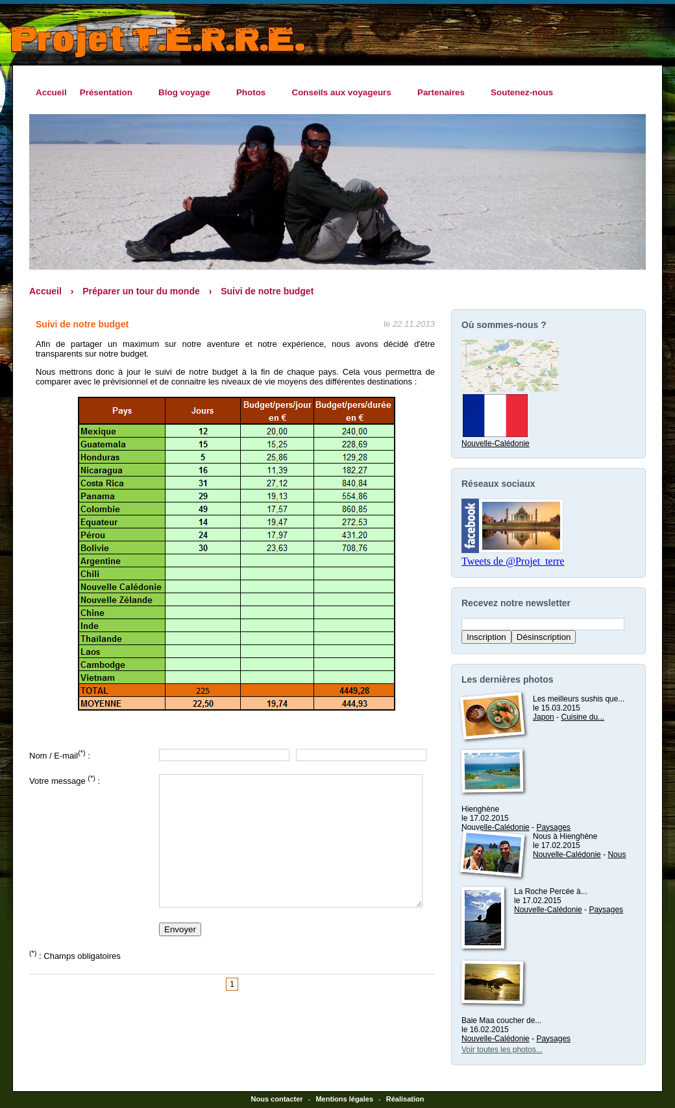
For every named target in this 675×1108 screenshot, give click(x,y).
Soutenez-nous (522, 92)
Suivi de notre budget (267, 291)
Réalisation (405, 1099)
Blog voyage (187, 93)
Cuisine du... (582, 717)
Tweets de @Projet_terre (512, 561)
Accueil (51, 92)
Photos (254, 93)
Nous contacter (277, 1099)
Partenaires (444, 93)
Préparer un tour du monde (140, 291)
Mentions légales (344, 1099)
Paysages (553, 827)
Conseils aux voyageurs (344, 93)
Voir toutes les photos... (502, 1049)
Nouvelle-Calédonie (495, 439)
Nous (617, 854)
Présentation (109, 93)
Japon (543, 717)
